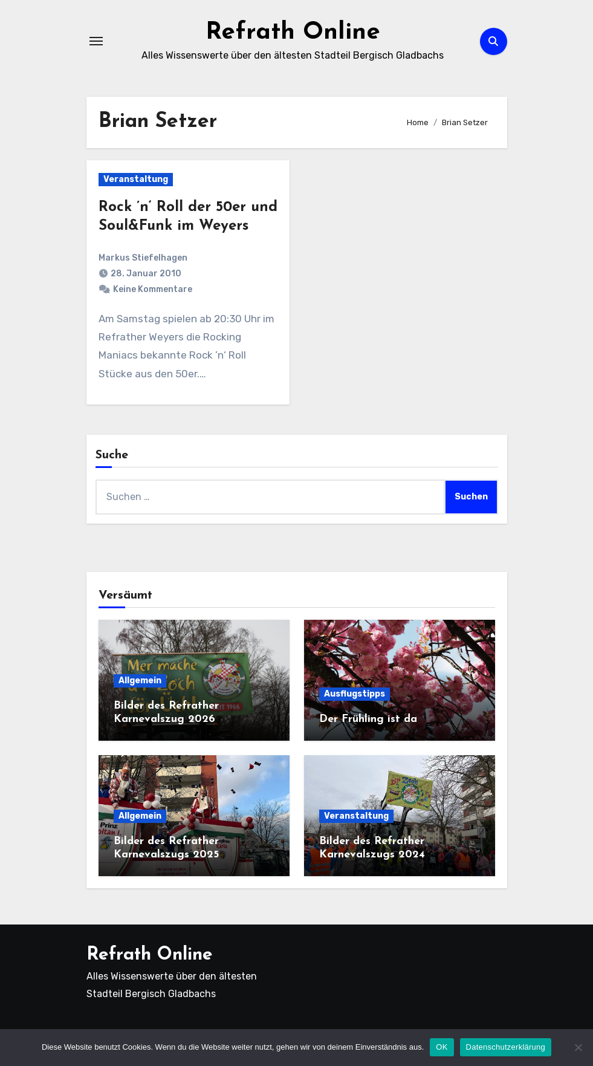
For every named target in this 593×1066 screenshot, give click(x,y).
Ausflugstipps (354, 694)
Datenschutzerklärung (505, 1046)
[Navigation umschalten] (96, 41)
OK (441, 1046)
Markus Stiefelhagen (143, 258)
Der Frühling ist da (368, 719)
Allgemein (139, 680)
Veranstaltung (135, 179)
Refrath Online (293, 33)
